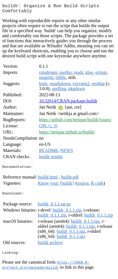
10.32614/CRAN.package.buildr (68, 103)
